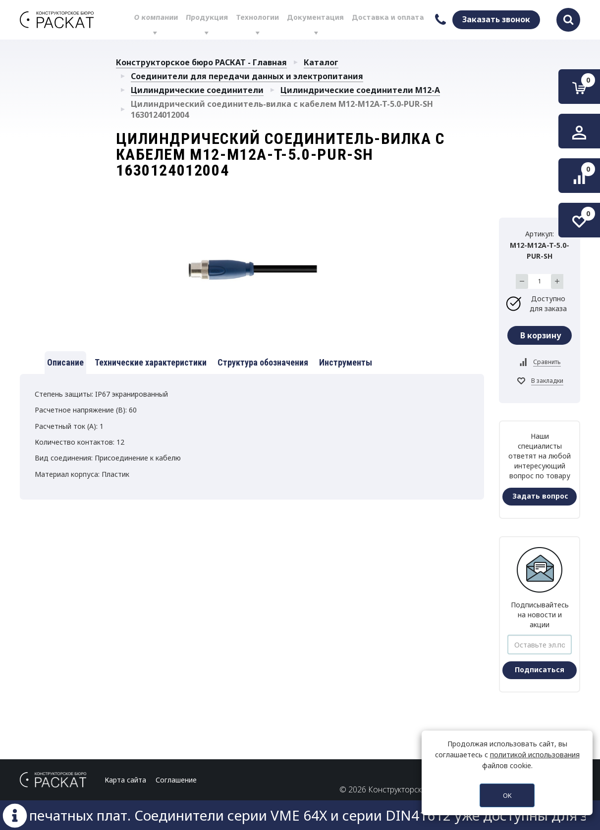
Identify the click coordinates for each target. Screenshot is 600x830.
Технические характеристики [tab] (151, 362)
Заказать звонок (496, 19)
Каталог (321, 62)
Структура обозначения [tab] (263, 362)
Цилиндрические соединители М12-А (360, 90)
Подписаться (539, 669)
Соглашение (176, 779)
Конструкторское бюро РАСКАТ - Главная (201, 62)
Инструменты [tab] (345, 362)
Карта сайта (125, 779)
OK (507, 795)
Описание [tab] (65, 362)
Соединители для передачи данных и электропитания (247, 76)
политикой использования (535, 754)
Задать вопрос (540, 496)
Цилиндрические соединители (197, 90)
